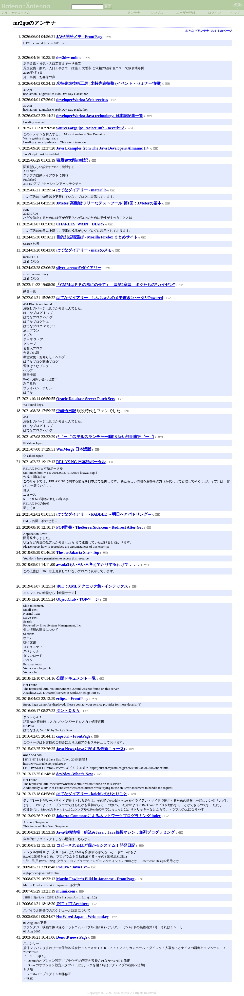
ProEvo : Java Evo (72, 867)
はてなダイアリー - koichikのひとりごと (91, 794)
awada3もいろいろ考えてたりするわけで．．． (98, 564)
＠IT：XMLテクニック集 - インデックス (92, 586)
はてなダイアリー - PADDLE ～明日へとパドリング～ (103, 514)
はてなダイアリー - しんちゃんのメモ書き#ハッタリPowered (109, 298)
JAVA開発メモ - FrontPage (79, 36)
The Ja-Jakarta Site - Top (77, 552)
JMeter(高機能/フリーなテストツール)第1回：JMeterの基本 (109, 203)
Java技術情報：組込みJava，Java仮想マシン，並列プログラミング (115, 832)
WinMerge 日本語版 (73, 449)
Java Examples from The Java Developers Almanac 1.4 (103, 148)
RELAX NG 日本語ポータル (81, 462)
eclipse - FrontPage (72, 698)
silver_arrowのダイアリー (78, 268)
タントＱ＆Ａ (68, 711)
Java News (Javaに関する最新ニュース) (90, 749)
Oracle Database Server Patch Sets (85, 399)
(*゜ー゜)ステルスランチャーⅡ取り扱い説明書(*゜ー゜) (105, 437)
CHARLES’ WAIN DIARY (80, 224)
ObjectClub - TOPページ (77, 599)
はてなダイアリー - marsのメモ (84, 250)
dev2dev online (68, 57)
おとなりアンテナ (197, 31)
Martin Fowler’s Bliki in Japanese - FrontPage (95, 879)
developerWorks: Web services (82, 100)
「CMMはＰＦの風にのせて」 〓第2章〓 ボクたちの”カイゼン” (115, 285)
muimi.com (65, 891)
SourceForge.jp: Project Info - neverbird (90, 128)
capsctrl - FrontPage (73, 736)
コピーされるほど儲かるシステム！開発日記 (95, 845)
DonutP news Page (71, 937)
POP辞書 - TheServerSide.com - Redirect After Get (99, 527)
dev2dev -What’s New (74, 774)
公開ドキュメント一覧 (76, 678)
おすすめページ (221, 31)
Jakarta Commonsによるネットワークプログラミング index (108, 816)
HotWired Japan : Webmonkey (82, 916)
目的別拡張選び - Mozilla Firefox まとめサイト (97, 237)
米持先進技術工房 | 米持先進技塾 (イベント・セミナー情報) (108, 83)
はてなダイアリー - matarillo (81, 190)
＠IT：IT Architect (72, 904)
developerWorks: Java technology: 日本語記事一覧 (99, 116)
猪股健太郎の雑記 (72, 160)
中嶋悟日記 (66, 411)
